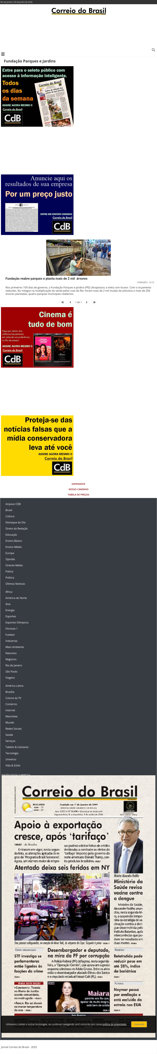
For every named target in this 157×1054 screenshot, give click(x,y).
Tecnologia (11, 753)
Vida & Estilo (12, 765)
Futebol (10, 634)
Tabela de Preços (78, 494)
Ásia (7, 604)
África (8, 592)
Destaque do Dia (15, 522)
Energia (10, 610)
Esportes (10, 616)
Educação (11, 534)
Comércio (11, 704)
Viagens (10, 677)
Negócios (10, 659)
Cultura (9, 516)
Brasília (9, 692)
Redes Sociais (13, 728)
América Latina (14, 685)
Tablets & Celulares (17, 747)
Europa (9, 553)
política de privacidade (114, 1024)
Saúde (9, 735)
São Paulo (11, 671)
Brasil (8, 510)
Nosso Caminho (78, 489)
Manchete (11, 716)
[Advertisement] (78, 33)
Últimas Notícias (15, 584)
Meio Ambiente (14, 647)
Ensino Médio (13, 547)
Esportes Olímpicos (17, 622)
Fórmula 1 (11, 628)
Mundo (9, 722)
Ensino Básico (13, 541)
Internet (10, 710)
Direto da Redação (16, 528)
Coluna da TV (13, 698)
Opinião (10, 559)
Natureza (10, 653)
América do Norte (16, 598)
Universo (10, 759)
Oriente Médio (14, 565)
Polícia (9, 571)
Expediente (78, 483)
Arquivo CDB (13, 504)
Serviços (10, 741)
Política (9, 577)
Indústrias (11, 641)
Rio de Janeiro (13, 665)
